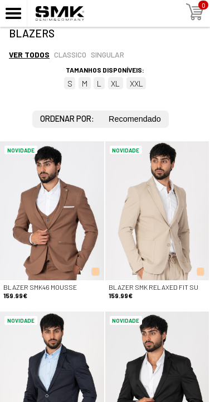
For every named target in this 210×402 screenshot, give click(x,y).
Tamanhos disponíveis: (105, 70)
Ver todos (29, 54)
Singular (107, 54)
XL (115, 83)
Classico (70, 54)
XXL (136, 83)
